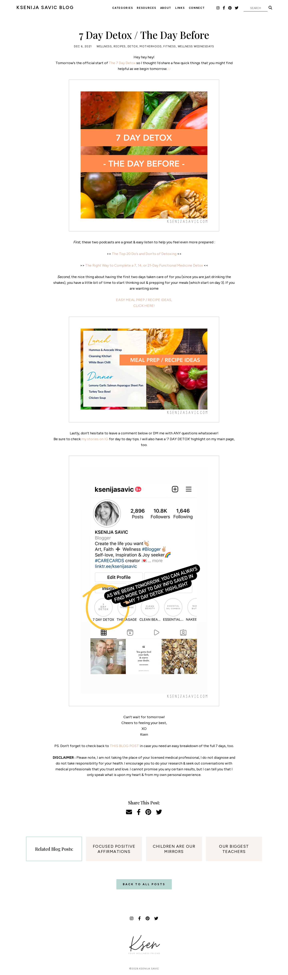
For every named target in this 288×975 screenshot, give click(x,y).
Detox (133, 46)
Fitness (169, 46)
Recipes (120, 46)
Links (180, 7)
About (165, 7)
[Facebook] (224, 8)
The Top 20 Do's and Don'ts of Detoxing (144, 254)
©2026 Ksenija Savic (144, 968)
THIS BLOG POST (124, 746)
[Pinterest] (230, 8)
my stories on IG (94, 439)
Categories (122, 7)
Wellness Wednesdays (196, 46)
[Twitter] (237, 8)
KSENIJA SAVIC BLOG (45, 7)
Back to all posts (144, 884)
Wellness (104, 46)
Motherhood (151, 46)
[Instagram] (218, 8)
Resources (146, 7)
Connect (197, 7)
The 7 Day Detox (122, 63)
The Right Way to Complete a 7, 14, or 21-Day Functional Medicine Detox (144, 265)
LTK (212, 7)
